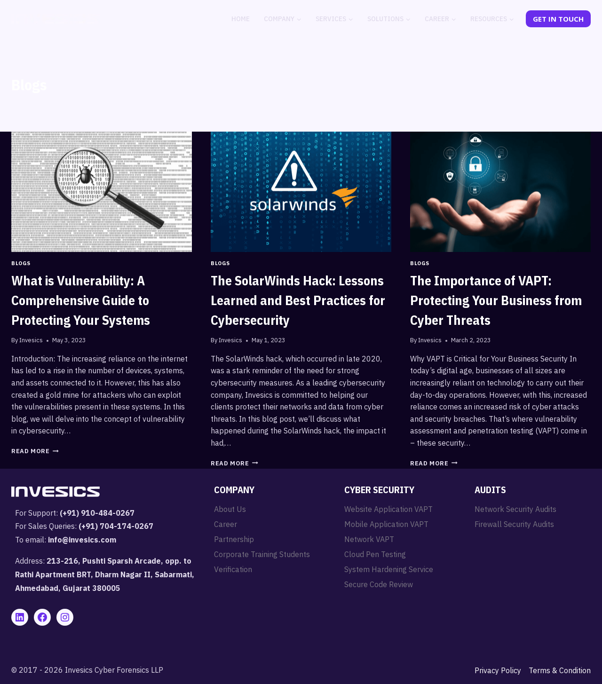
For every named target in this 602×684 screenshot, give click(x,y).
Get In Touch (558, 19)
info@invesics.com (82, 539)
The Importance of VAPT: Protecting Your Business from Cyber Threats (496, 300)
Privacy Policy (498, 670)
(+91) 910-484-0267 (97, 513)
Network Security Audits (515, 509)
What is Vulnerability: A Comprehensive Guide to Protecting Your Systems (80, 300)
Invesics (31, 340)
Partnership (234, 539)
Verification (233, 569)
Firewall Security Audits (514, 524)
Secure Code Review (378, 584)
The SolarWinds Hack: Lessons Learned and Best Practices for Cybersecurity (298, 300)
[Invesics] (55, 19)
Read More (35, 451)
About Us (230, 509)
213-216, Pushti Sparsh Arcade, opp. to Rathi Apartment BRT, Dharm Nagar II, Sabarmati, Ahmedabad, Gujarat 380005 (104, 574)
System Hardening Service (388, 569)
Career (225, 524)
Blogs (21, 263)
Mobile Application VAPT (386, 524)
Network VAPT (369, 539)
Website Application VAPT (388, 509)
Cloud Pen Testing (375, 554)
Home (240, 18)
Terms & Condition (560, 670)
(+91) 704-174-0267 (116, 526)
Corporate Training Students (262, 554)
